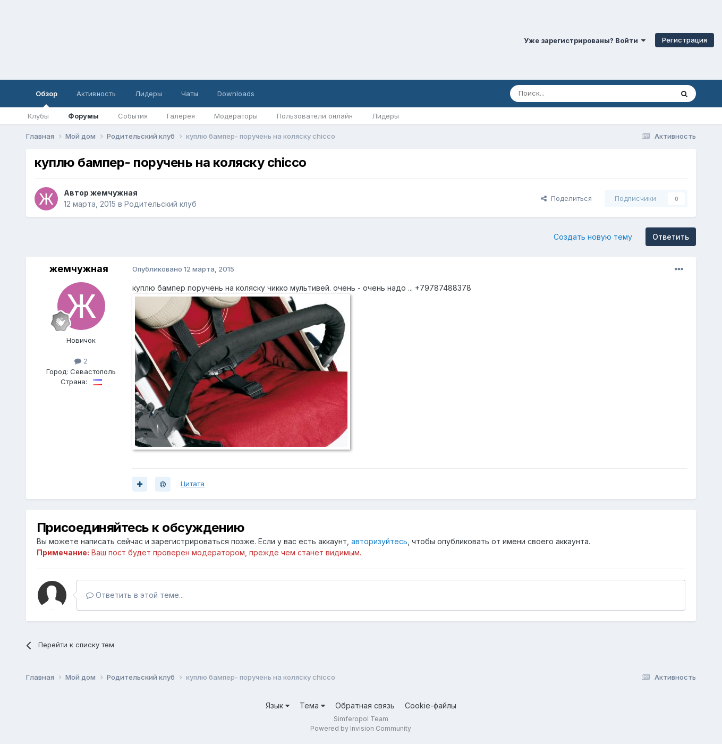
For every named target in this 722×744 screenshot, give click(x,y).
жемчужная (114, 192)
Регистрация (684, 40)
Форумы (83, 116)
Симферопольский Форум (146, 40)
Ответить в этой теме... (135, 594)
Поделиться (566, 198)
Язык (278, 705)
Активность (96, 93)
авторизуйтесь (379, 541)
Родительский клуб (160, 203)
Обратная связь (365, 705)
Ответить (670, 236)
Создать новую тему (593, 236)
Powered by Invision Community (360, 728)
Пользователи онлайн (315, 116)
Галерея (181, 116)
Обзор (46, 98)
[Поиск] (567, 93)
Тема (312, 705)
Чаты (189, 93)
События (133, 116)
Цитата (193, 483)
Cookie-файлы (430, 705)
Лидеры (385, 116)
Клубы (38, 116)
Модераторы (236, 116)
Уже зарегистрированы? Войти (584, 40)
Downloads (235, 93)
